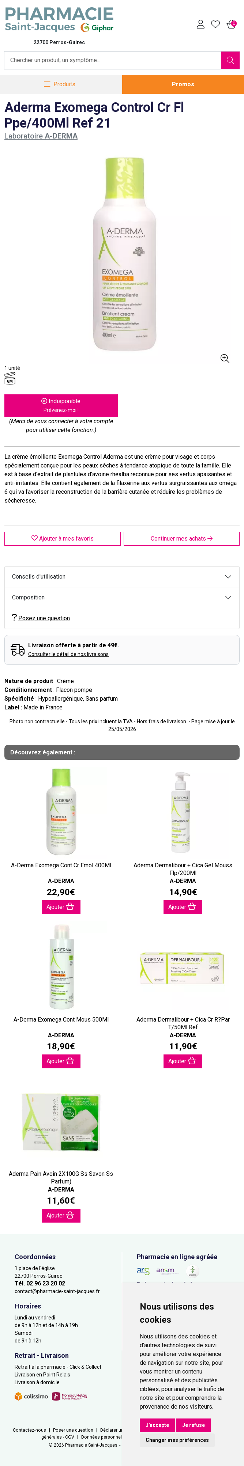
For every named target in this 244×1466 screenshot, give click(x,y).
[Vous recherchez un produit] (113, 60)
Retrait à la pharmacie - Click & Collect (58, 1367)
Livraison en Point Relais (42, 1375)
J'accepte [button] (157, 1425)
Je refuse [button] (193, 1425)
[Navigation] (60, 84)
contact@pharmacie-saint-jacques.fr (57, 1291)
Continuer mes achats (182, 538)
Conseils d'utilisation (38, 576)
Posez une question (41, 618)
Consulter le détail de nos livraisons (68, 654)
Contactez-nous (29, 1430)
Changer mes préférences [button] (177, 1440)
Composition (28, 597)
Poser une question (73, 1430)
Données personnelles (104, 1437)
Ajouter (60, 906)
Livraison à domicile (37, 1382)
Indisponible (60, 405)
